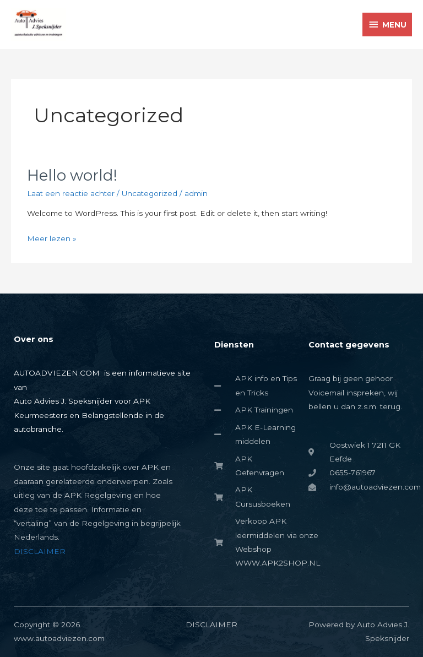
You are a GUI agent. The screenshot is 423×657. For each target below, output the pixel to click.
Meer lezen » (52, 237)
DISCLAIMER (40, 551)
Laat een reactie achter (71, 193)
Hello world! (72, 175)
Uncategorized (149, 193)
